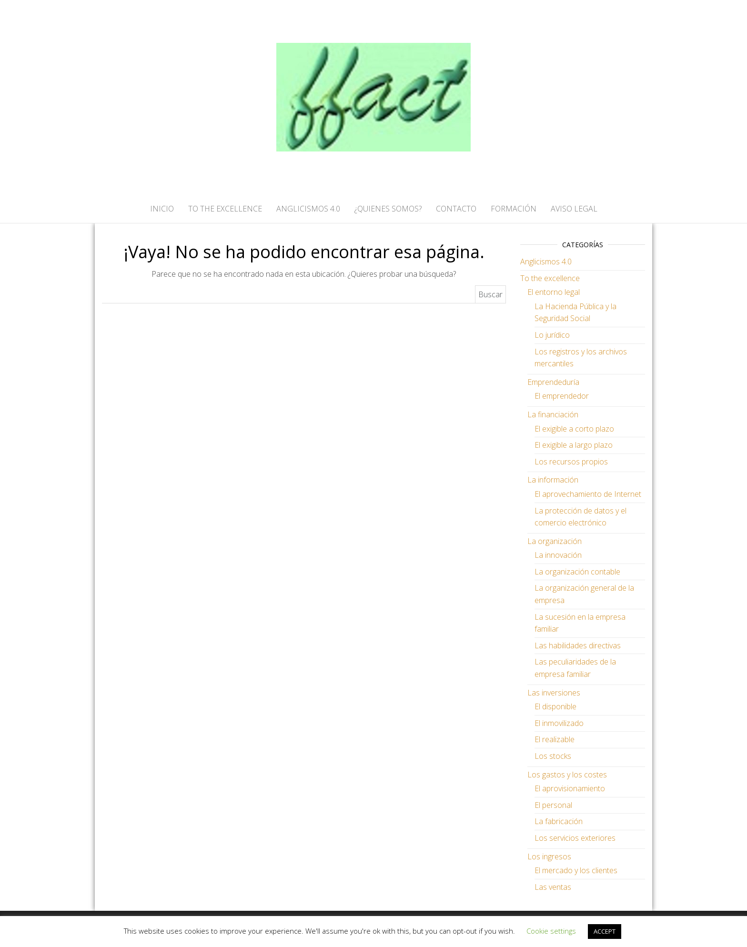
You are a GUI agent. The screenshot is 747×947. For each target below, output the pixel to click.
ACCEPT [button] (605, 931)
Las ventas (553, 887)
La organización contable (577, 571)
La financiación (552, 414)
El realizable (555, 739)
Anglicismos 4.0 (546, 261)
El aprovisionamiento (570, 788)
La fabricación (559, 821)
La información (552, 479)
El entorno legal (553, 292)
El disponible (555, 706)
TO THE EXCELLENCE (225, 208)
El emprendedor (562, 396)
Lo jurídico (552, 335)
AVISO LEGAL (574, 208)
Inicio (162, 208)
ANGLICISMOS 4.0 (308, 208)
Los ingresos (549, 856)
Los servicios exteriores (575, 838)
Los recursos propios (571, 461)
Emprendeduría (553, 382)
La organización (554, 541)
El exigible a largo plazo (574, 445)
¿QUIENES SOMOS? (388, 208)
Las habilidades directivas (578, 645)
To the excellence (550, 278)
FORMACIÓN (513, 208)
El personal (553, 805)
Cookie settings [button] (551, 931)
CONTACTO (456, 208)
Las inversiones (553, 692)
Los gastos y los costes (567, 774)
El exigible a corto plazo (574, 428)
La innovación (558, 555)
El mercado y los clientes (576, 870)
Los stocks (553, 756)
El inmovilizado (559, 723)
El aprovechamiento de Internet (588, 494)
